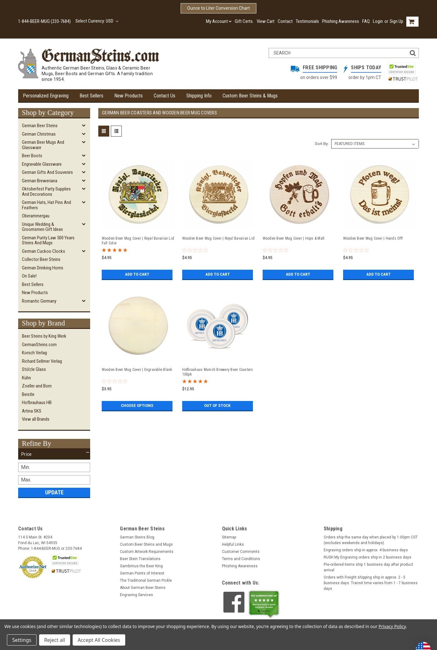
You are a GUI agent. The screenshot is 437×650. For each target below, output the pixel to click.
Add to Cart (137, 274)
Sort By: (322, 143)
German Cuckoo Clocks (43, 251)
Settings (21, 640)
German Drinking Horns (42, 268)
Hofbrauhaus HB (37, 402)
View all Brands (35, 419)
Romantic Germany (39, 301)
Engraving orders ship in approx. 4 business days (366, 550)
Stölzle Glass (34, 369)
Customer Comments (241, 551)
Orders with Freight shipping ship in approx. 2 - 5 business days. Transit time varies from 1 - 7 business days (371, 583)
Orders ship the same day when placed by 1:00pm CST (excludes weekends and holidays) (371, 540)
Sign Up (396, 21)
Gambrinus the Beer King (141, 566)
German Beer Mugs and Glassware (43, 144)
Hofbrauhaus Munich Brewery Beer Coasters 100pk (217, 372)
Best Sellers (91, 96)
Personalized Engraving (46, 96)
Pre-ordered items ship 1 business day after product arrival (368, 567)
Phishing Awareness (340, 21)
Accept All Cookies (99, 640)
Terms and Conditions (241, 559)
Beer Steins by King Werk (44, 336)
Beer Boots (32, 156)
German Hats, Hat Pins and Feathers (46, 205)
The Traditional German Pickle (146, 580)
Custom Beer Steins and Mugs (146, 544)
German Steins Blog (137, 537)
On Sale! (29, 276)
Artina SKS (31, 411)
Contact (285, 21)
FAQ (366, 21)
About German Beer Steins (143, 587)
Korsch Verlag (34, 353)
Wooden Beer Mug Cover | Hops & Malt (294, 238)
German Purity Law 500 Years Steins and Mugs (48, 240)
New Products (128, 96)
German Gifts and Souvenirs (47, 172)
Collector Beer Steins (41, 259)
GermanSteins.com (39, 344)
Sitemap (229, 537)
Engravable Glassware (42, 164)
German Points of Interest (142, 573)
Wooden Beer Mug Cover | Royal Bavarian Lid (218, 238)
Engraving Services (136, 595)
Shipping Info (199, 96)
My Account (219, 21)
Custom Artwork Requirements (146, 551)
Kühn (26, 378)
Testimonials (307, 21)
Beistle (28, 394)
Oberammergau (35, 216)
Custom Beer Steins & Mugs (250, 96)
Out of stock (217, 405)
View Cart (266, 21)
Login (378, 21)
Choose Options (137, 405)
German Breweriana (39, 181)
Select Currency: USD (96, 21)
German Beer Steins (40, 125)
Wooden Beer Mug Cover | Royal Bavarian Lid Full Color (138, 240)
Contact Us (164, 96)
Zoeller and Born (37, 386)
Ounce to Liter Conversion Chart (218, 8)
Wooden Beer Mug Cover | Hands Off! (373, 238)
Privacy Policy (392, 626)
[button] (54, 454)
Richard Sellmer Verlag (42, 361)
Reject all (54, 640)
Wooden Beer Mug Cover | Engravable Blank (137, 369)
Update (54, 492)
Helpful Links (233, 544)
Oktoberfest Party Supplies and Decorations (46, 191)
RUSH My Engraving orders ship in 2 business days (367, 557)
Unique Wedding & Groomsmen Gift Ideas (42, 226)
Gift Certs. (244, 21)
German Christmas (39, 134)
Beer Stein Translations (140, 559)
